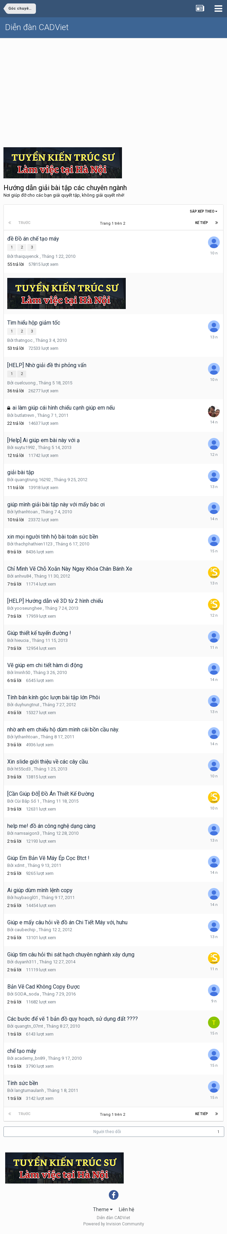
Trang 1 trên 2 (113, 223)
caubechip (25, 929)
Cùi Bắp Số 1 (27, 801)
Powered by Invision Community (113, 1224)
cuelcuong (25, 382)
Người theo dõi (107, 1131)
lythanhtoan (26, 511)
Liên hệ (126, 1209)
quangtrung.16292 (33, 479)
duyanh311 (25, 961)
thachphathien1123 (34, 543)
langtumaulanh (29, 1090)
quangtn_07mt (29, 1026)
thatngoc (23, 340)
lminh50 (22, 672)
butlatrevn (24, 415)
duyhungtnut (27, 704)
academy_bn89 (30, 1058)
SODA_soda (27, 994)
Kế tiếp (201, 223)
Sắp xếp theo (203, 211)
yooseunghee (28, 608)
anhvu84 (23, 576)
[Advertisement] (113, 90)
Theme (103, 1209)
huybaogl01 (26, 897)
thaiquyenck (27, 256)
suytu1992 (25, 447)
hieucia (22, 640)
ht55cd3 (23, 769)
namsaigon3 (27, 833)
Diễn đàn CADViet (37, 27)
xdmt (20, 865)
